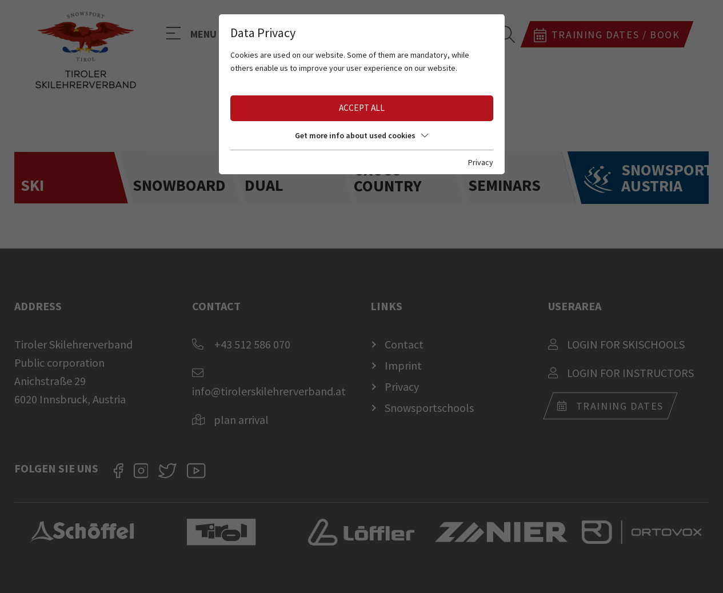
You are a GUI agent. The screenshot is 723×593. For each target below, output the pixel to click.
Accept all (362, 107)
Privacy (480, 162)
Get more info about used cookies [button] (361, 135)
